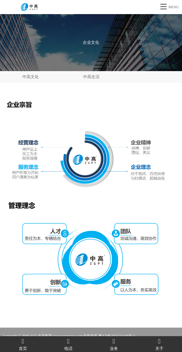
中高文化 (30, 77)
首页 (22, 344)
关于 (159, 344)
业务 (113, 344)
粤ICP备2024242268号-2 (116, 336)
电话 (68, 344)
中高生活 (91, 77)
